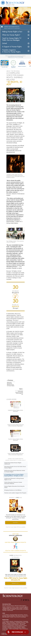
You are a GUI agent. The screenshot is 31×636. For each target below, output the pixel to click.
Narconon (19, 626)
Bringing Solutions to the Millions (12, 490)
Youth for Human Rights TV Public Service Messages (11, 39)
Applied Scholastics (22, 63)
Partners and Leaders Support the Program (15, 492)
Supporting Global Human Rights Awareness (12, 463)
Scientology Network (18, 621)
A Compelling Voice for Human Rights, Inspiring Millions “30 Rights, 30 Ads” (14, 475)
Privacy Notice (4, 634)
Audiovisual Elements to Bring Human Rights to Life (14, 479)
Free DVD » (15, 522)
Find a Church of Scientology (20, 616)
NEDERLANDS (6, 608)
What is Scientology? (10, 622)
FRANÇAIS (8, 607)
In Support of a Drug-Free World (14, 627)
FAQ (16, 615)
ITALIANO (4, 610)
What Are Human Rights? (11, 35)
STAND (24, 625)
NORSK (21, 608)
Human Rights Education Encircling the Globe (14, 487)
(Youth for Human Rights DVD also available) (15, 527)
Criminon (14, 626)
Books (19, 615)
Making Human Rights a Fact (12, 31)
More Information (5, 616)
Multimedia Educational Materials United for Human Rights (14, 471)
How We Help (4, 67)
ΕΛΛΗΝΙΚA (25, 609)
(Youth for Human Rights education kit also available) (15, 588)
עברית (13, 607)
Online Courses (25, 615)
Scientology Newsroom (20, 622)
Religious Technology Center (13, 623)
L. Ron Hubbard (5, 614)
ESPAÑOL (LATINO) (6, 609)
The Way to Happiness (13, 64)
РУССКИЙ (21, 607)
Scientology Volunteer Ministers (12, 624)
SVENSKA (25, 608)
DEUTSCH (12, 608)
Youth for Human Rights (14, 628)
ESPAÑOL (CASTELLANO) (17, 609)
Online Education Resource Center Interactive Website (13, 483)
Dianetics (11, 621)
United (4, 43)
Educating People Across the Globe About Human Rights (15, 467)
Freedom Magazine (19, 625)
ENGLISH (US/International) (8, 605)
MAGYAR (17, 608)
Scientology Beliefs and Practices (16, 614)
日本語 (17, 607)
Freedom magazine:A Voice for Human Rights (11, 51)
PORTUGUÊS (10, 610)
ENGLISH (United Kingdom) (20, 605)
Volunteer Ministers (11, 615)
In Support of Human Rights (12, 46)
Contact (11, 616)
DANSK (4, 607)
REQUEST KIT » (15, 583)
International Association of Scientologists (13, 625)
